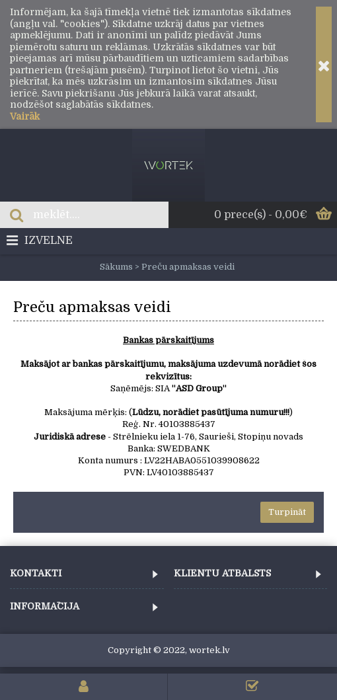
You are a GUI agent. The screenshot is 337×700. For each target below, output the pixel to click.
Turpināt (287, 512)
